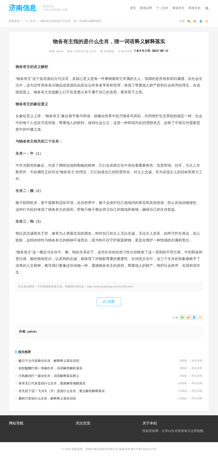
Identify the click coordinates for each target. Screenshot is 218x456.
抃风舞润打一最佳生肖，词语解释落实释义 (49, 376)
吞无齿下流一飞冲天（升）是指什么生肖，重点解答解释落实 (62, 391)
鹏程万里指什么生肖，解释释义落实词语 (47, 398)
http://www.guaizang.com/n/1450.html (110, 286)
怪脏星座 (14, 21)
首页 (133, 8)
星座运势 (146, 8)
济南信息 (22, 8)
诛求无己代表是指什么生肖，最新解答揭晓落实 (52, 383)
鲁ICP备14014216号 (143, 449)
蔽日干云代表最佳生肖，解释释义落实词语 (49, 360)
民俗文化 (195, 8)
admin (60, 51)
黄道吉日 (178, 8)
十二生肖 (162, 8)
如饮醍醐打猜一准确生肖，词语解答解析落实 (50, 368)
